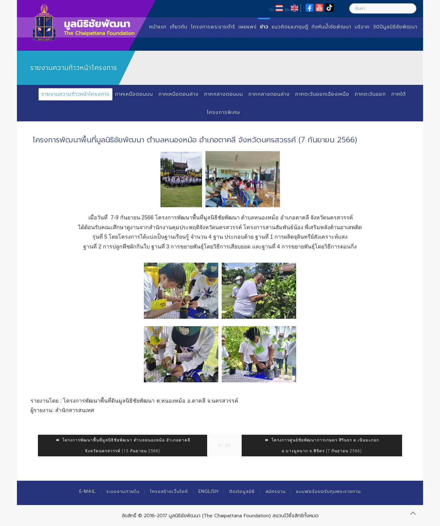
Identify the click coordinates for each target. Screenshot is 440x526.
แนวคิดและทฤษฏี (290, 26)
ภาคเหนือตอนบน (134, 94)
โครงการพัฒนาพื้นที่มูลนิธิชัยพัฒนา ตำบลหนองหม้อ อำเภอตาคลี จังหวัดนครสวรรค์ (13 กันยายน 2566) (122, 445)
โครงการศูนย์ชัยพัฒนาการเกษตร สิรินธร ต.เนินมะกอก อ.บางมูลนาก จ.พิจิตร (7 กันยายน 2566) (321, 445)
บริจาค (362, 26)
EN (287, 10)
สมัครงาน (275, 491)
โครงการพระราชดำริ (213, 26)
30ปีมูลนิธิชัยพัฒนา (395, 26)
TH (271, 10)
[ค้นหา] (382, 8)
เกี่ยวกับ (179, 26)
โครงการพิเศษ (223, 112)
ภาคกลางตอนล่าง (268, 94)
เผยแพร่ (248, 26)
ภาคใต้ (399, 94)
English (208, 491)
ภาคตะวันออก (370, 94)
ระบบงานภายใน (122, 491)
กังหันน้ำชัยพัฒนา (331, 26)
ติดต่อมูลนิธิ (242, 491)
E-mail (87, 491)
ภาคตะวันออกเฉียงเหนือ (322, 94)
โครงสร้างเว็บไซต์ (169, 491)
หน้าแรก (158, 26)
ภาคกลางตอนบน (223, 94)
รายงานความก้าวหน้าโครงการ (75, 94)
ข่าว (264, 26)
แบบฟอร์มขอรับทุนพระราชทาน (328, 491)
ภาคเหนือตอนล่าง (178, 94)
